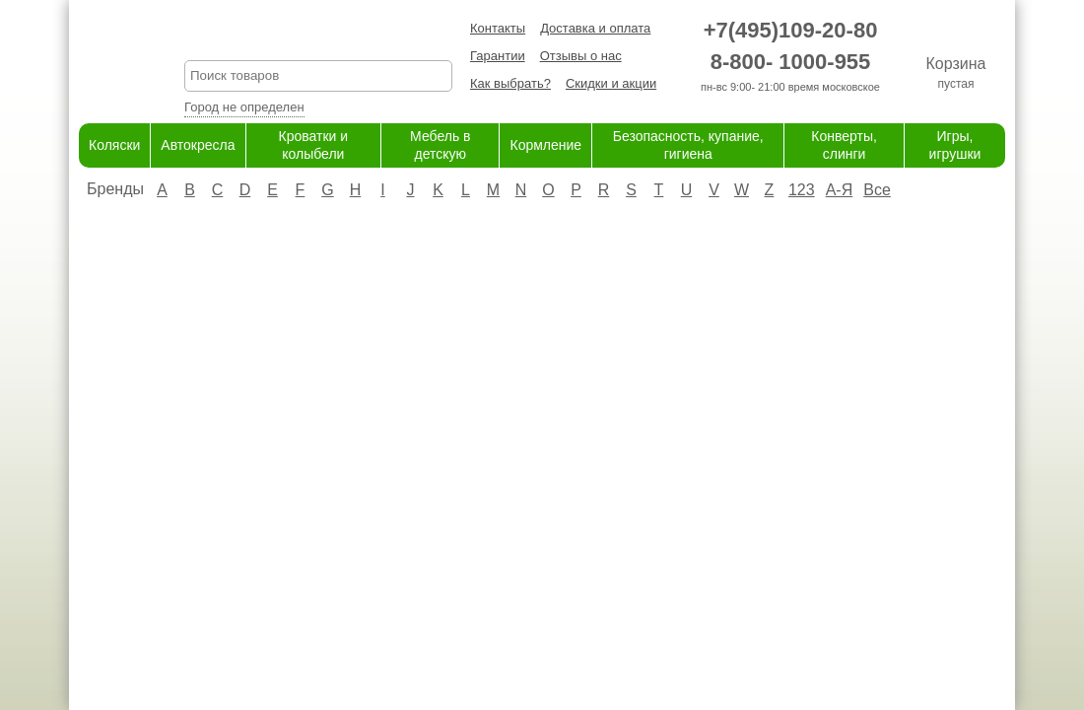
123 (801, 189)
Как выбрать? (510, 83)
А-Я (839, 189)
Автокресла (198, 145)
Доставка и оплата (595, 28)
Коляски (114, 145)
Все (877, 189)
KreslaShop (318, 35)
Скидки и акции (611, 83)
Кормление (545, 145)
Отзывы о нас (581, 55)
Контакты (497, 28)
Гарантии (497, 55)
